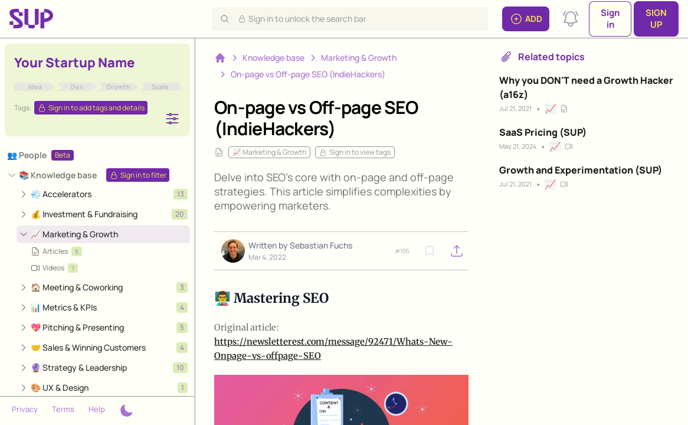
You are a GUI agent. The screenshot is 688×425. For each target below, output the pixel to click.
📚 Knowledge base (58, 175)
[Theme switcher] (126, 411)
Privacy (25, 409)
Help (97, 409)
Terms (63, 409)
